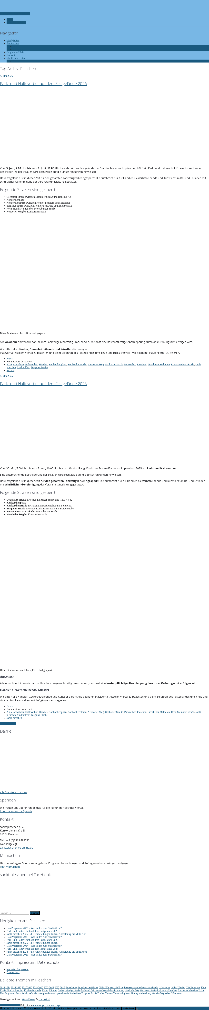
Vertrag (134, 993)
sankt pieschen (14, 717)
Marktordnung (117, 990)
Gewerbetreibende (149, 987)
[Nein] (137, 1009)
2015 (13, 987)
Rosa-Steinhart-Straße (182, 364)
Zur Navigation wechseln (15, 13)
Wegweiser (165, 993)
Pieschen (141, 364)
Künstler (53, 990)
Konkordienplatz (57, 364)
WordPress (28, 999)
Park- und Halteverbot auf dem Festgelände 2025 (43, 383)
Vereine (109, 993)
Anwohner (18, 364)
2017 (24, 987)
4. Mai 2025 (6, 376)
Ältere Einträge (8, 723)
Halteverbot (31, 364)
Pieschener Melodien (159, 364)
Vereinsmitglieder (121, 993)
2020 (40, 987)
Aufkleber (93, 987)
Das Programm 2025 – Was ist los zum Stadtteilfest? (34, 937)
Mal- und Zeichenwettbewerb (95, 990)
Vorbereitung (145, 993)
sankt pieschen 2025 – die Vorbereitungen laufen (32, 942)
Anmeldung (71, 987)
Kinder (3, 990)
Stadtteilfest (23, 367)
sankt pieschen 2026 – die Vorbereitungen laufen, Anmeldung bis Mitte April (47, 934)
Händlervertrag (193, 987)
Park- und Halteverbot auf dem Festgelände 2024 (32, 948)
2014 (7, 987)
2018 (29, 987)
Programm (10, 993)
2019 (35, 987)
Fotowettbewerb (132, 987)
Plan (2, 993)
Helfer (174, 987)
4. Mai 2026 (6, 75)
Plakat (201, 990)
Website (155, 993)
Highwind (44, 999)
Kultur (45, 990)
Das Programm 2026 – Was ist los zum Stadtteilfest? (34, 928)
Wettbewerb (177, 993)
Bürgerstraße (111, 987)
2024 (51, 987)
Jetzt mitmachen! (10, 867)
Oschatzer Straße (114, 364)
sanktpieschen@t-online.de (16, 847)
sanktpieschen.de (60, 993)
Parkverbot (130, 364)
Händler (43, 364)
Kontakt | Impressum (18, 969)
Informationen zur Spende (16, 811)
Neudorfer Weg (96, 364)
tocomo (10, 370)
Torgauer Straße (39, 367)
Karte (204, 987)
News (9, 358)
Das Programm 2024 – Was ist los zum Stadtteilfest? (34, 945)
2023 (46, 987)
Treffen (101, 993)
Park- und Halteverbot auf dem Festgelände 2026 (43, 83)
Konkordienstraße (77, 364)
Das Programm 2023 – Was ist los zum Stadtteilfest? (34, 954)
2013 (2, 987)
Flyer (120, 987)
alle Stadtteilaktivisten (13, 792)
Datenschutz (13, 972)
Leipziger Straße (72, 990)
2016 (18, 987)
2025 (9, 712)
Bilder (102, 987)
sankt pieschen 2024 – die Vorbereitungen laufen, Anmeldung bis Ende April (47, 951)
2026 (9, 364)
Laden (61, 990)
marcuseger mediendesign (47, 1005)
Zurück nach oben (10, 1005)
